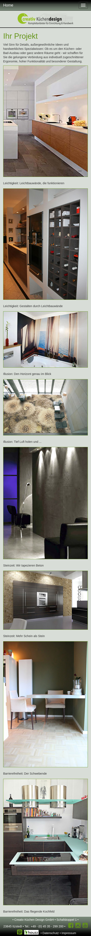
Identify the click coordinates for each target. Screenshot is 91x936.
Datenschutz (51, 933)
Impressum (69, 933)
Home (8, 5)
